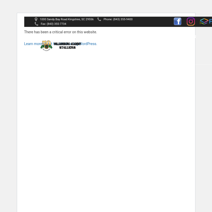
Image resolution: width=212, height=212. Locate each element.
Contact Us (147, 51)
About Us (122, 36)
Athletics (156, 36)
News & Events (110, 51)
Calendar (185, 36)
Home (99, 36)
